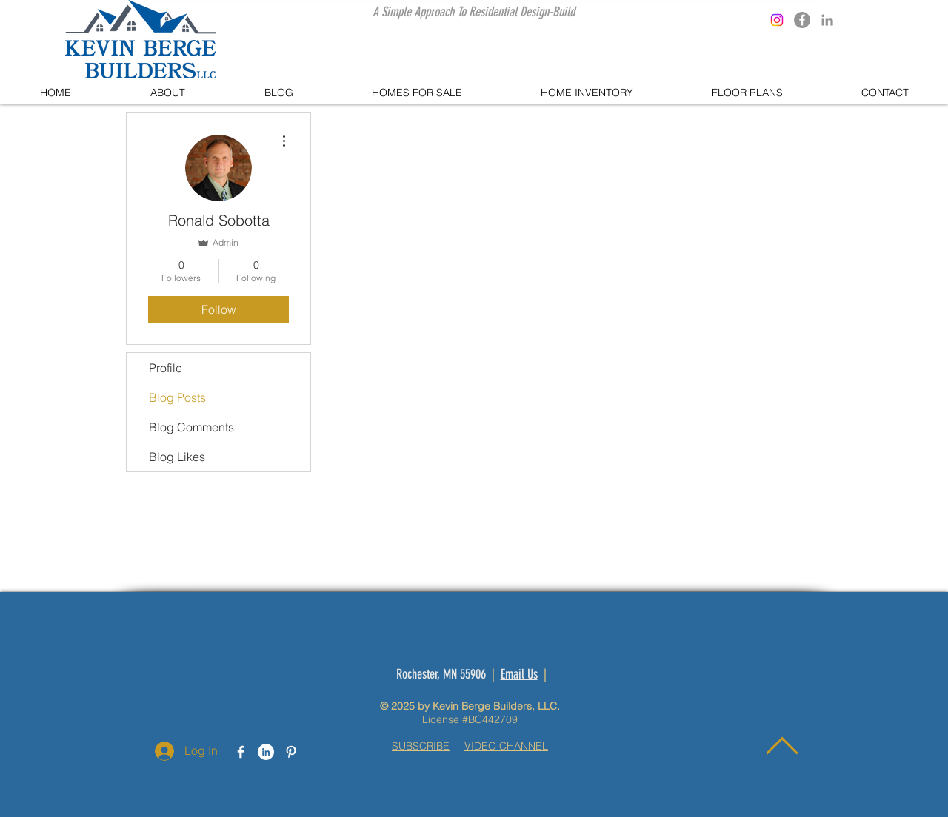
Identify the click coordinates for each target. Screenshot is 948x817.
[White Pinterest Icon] (291, 752)
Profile (165, 367)
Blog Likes (177, 456)
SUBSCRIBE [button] (421, 746)
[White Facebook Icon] (241, 752)
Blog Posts (177, 397)
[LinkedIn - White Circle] (266, 752)
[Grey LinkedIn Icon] (827, 20)
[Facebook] (802, 20)
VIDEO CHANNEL (506, 746)
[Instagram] (777, 20)
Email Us (519, 674)
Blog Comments (191, 427)
